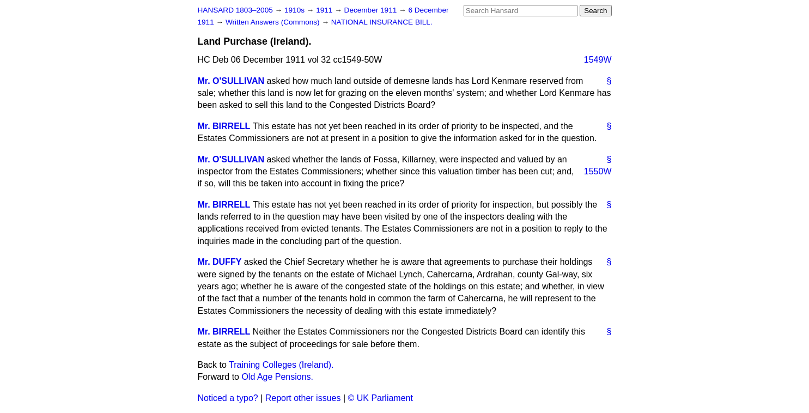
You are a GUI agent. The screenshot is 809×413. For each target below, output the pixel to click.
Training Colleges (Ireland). (281, 364)
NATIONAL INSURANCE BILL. (382, 22)
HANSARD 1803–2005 (235, 10)
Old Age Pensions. (277, 376)
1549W (598, 59)
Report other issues (303, 398)
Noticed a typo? (228, 398)
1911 (325, 10)
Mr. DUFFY (220, 261)
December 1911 (371, 10)
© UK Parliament (380, 398)
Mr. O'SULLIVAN (231, 81)
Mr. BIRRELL (224, 126)
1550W (598, 171)
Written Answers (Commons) (274, 22)
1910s (295, 10)
